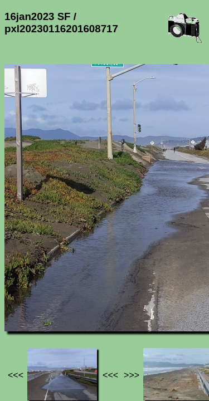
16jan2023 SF (115, 300)
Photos (66, 300)
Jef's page (24, 300)
